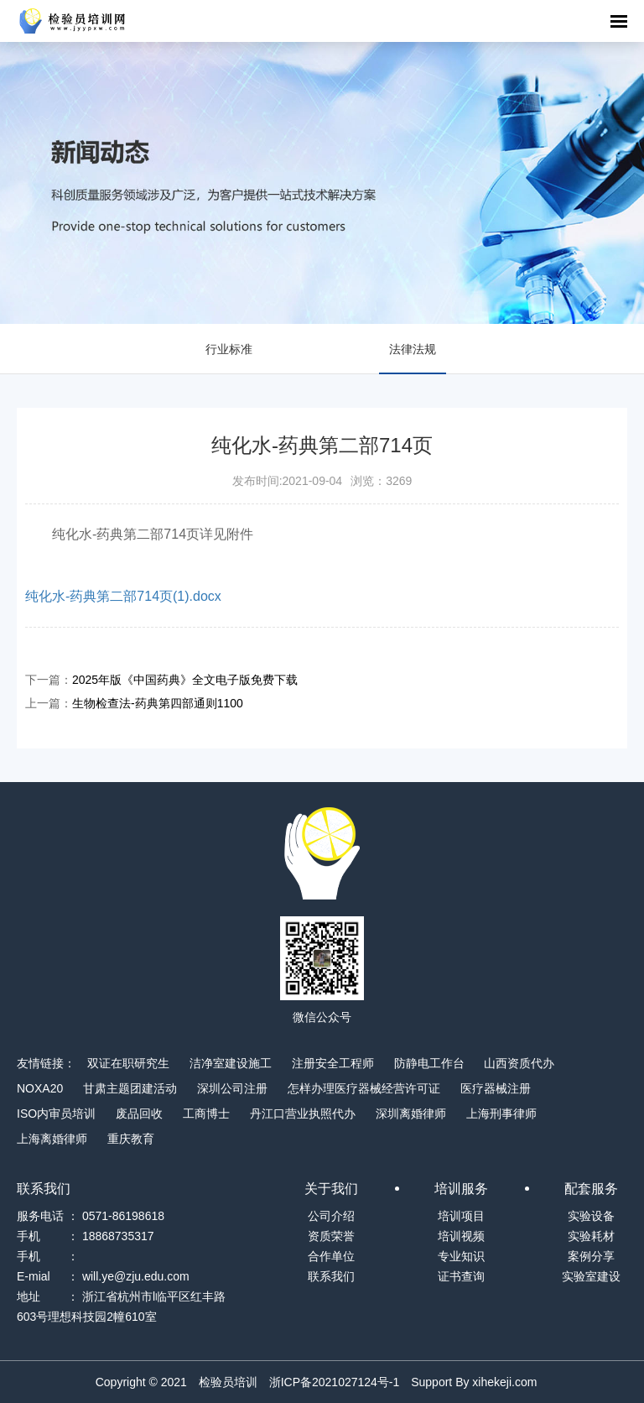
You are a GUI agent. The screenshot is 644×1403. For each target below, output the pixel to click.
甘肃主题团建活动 (130, 1088)
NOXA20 (40, 1088)
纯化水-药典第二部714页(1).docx (123, 596)
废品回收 (139, 1113)
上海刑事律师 (501, 1113)
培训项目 (461, 1216)
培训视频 (461, 1236)
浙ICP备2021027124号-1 (334, 1382)
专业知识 (461, 1256)
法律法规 (412, 349)
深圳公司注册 (232, 1088)
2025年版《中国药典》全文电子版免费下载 (185, 679)
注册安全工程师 (333, 1063)
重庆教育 (130, 1138)
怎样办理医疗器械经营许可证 (364, 1088)
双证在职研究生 (128, 1063)
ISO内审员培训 (56, 1113)
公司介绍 (331, 1216)
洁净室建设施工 (231, 1063)
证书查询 (461, 1276)
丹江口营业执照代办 (303, 1113)
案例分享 (591, 1256)
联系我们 (331, 1276)
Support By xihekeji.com (474, 1382)
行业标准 (228, 349)
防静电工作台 (429, 1063)
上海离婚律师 (52, 1138)
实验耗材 (591, 1236)
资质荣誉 (331, 1236)
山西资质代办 (519, 1063)
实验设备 (591, 1216)
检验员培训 (228, 1382)
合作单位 (331, 1256)
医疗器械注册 (495, 1088)
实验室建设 (591, 1276)
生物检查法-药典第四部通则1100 (157, 703)
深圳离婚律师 (411, 1113)
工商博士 (206, 1113)
